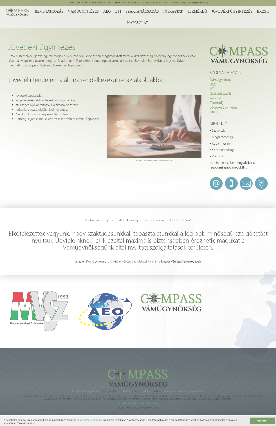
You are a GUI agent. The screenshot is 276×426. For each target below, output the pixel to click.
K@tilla (147, 391)
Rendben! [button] (262, 421)
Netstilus (128, 391)
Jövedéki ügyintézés (223, 107)
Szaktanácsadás (220, 93)
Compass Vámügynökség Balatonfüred (183, 391)
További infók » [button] (25, 423)
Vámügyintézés (220, 79)
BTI (212, 88)
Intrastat (215, 98)
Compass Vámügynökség (86, 391)
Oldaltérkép (152, 403)
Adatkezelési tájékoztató (89, 420)
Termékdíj (216, 102)
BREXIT (215, 112)
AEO (213, 84)
